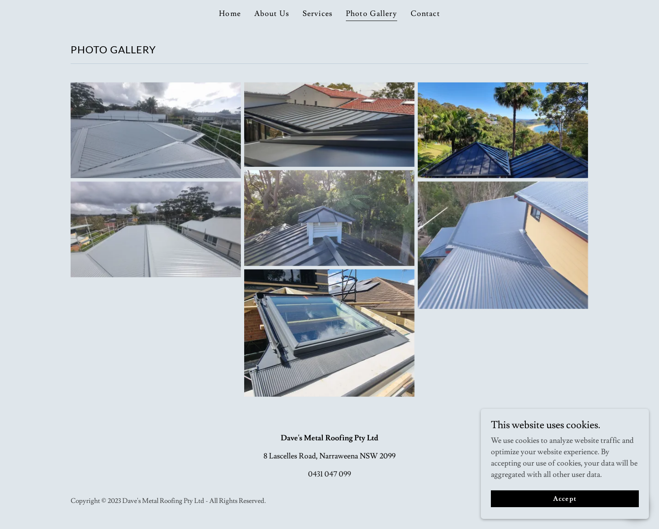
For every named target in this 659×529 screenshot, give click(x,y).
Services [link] (317, 13)
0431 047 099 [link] (329, 474)
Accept (564, 510)
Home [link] (230, 13)
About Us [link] (271, 13)
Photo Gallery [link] (371, 13)
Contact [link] (425, 13)
